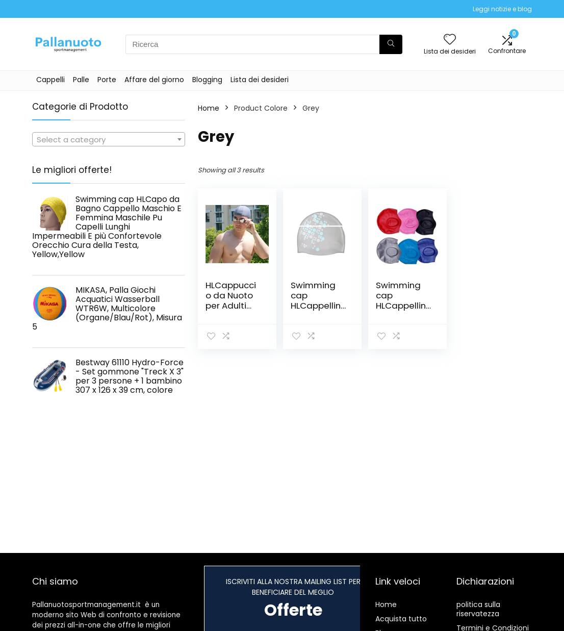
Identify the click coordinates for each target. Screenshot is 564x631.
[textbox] (109, 140)
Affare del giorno (154, 79)
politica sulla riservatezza (478, 609)
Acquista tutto (401, 619)
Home (208, 108)
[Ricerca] (390, 44)
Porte (106, 79)
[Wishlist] (450, 40)
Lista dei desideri (259, 79)
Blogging (207, 79)
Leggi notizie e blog (502, 9)
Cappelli (50, 79)
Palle (81, 79)
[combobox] (108, 139)
